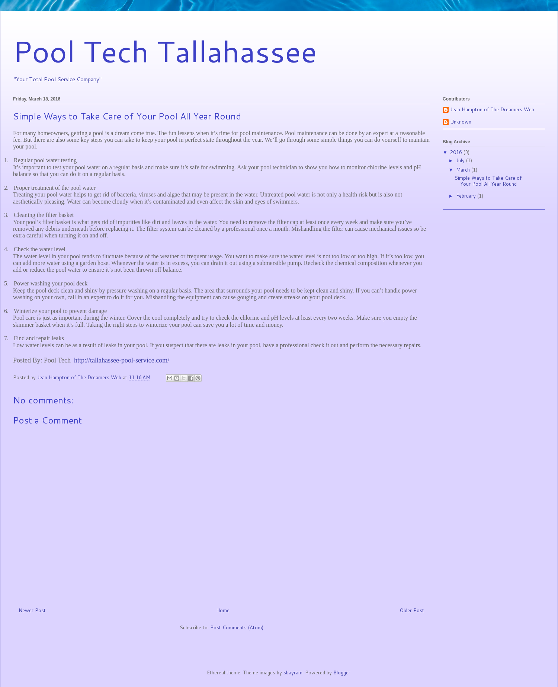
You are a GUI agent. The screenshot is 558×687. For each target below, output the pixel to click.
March (463, 169)
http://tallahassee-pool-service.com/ (121, 360)
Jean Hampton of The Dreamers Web (492, 110)
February (466, 195)
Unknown (460, 122)
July (461, 160)
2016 (457, 152)
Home (223, 610)
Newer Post (32, 610)
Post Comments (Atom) (236, 627)
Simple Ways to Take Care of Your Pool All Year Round (488, 181)
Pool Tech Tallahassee (165, 50)
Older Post (412, 610)
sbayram (292, 672)
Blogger (341, 672)
